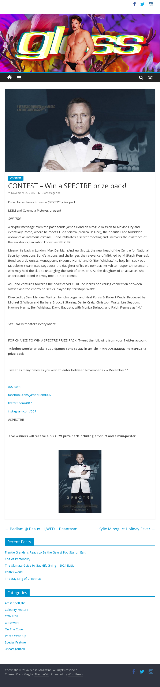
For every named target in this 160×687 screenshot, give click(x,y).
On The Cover (14, 629)
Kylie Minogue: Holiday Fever (126, 528)
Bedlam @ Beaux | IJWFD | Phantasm (41, 528)
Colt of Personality (17, 559)
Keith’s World (14, 572)
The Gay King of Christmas (23, 579)
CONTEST (15, 178)
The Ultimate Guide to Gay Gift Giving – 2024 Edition (40, 565)
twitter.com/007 (20, 403)
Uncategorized (15, 649)
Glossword (12, 623)
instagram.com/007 (22, 411)
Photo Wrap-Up (15, 636)
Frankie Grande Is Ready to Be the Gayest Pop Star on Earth (46, 552)
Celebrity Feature (16, 610)
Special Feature (15, 642)
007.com (14, 386)
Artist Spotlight (15, 603)
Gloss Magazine (51, 193)
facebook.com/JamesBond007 (30, 395)
